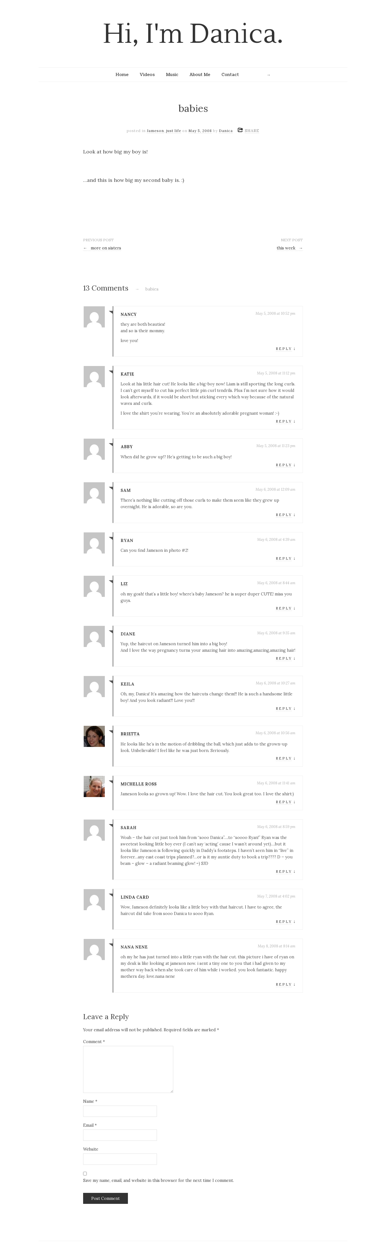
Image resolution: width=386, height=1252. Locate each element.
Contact (230, 74)
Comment (94, 1041)
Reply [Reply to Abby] (284, 465)
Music (172, 74)
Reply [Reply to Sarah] (284, 871)
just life (173, 130)
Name (90, 1101)
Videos (147, 74)
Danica (226, 130)
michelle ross (139, 784)
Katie (127, 374)
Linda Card (135, 897)
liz (124, 583)
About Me (200, 74)
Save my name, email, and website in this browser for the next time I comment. (158, 1180)
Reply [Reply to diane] (284, 658)
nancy (129, 314)
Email (90, 1125)
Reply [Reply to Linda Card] (284, 921)
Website (90, 1149)
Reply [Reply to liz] (284, 608)
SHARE (252, 130)
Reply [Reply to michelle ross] (284, 802)
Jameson (155, 130)
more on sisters (102, 248)
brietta (130, 734)
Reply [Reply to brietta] (284, 758)
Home (122, 74)
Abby (127, 446)
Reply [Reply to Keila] (284, 708)
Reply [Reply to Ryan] (284, 558)
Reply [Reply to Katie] (284, 421)
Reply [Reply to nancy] (284, 348)
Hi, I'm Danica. (193, 34)
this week (290, 248)
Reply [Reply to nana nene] (284, 984)
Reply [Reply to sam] (284, 514)
